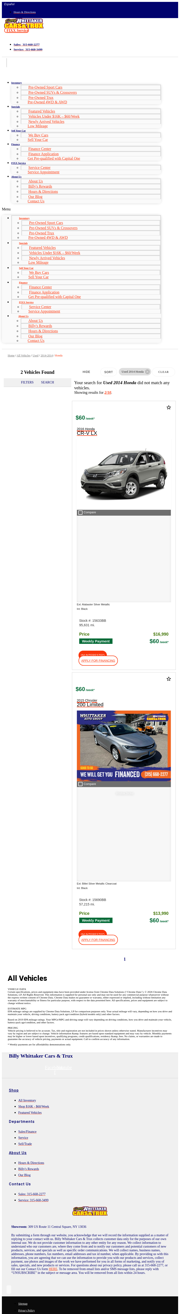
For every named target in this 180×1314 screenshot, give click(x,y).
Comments (22, 1241)
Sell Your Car (18, 130)
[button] (16, 30)
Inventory (16, 82)
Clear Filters (163, 373)
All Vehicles (23, 355)
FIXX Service (18, 163)
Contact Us (36, 201)
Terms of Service (111, 1285)
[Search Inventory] (44, 1009)
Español (9, 4)
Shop (14, 744)
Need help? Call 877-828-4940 (90, 1306)
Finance (15, 144)
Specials (15, 106)
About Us (16, 176)
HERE (53, 923)
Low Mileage (38, 126)
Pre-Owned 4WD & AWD (47, 102)
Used (35, 355)
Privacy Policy (86, 1285)
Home (11, 355)
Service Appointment (44, 172)
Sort (108, 372)
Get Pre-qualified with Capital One (54, 158)
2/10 (108, 392)
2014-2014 (47, 355)
